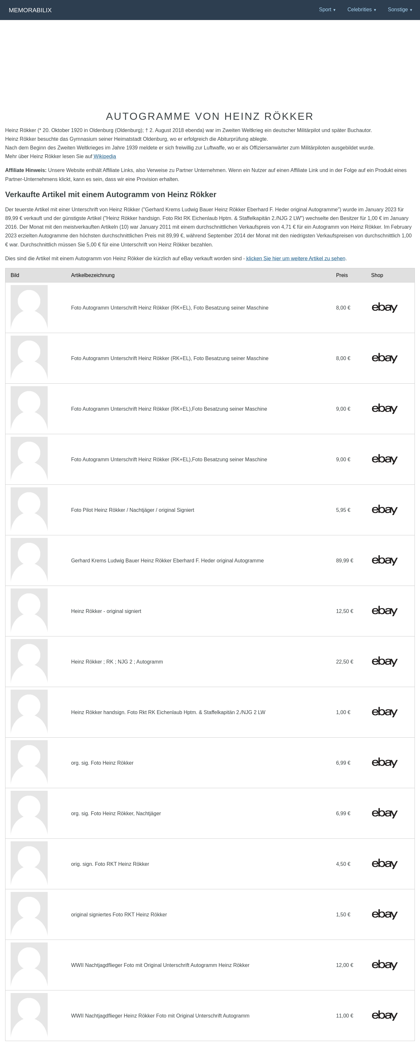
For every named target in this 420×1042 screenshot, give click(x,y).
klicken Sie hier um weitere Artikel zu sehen (296, 258)
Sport (325, 9)
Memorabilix (30, 10)
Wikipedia (105, 156)
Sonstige (398, 9)
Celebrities (360, 9)
